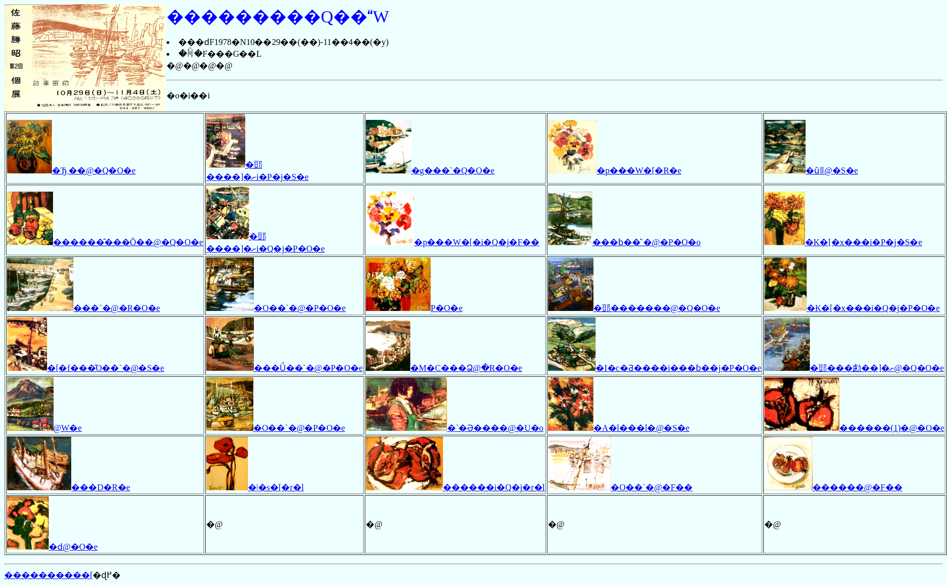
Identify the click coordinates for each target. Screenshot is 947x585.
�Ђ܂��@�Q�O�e (71, 170)
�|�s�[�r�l (255, 487)
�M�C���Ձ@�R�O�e (444, 368)
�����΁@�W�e (44, 427)
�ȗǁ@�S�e (811, 170)
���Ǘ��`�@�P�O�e (284, 368)
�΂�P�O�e (414, 308)
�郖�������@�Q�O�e (634, 308)
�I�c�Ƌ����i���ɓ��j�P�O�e (654, 368)
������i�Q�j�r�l (455, 487)
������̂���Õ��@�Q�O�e (105, 242)
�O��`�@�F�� (620, 487)
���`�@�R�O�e (83, 308)
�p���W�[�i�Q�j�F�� (452, 242)
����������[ (48, 575)
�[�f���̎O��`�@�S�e (85, 368)
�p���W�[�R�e (614, 170)
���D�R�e (68, 487)
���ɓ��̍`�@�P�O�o (624, 242)
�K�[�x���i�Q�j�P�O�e (852, 308)
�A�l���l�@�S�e (618, 427)
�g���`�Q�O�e (430, 170)
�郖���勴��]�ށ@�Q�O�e (854, 368)
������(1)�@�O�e (854, 427)
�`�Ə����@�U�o (454, 427)
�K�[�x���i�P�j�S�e (843, 242)
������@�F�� (833, 487)
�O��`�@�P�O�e (275, 308)
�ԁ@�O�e (52, 546)
